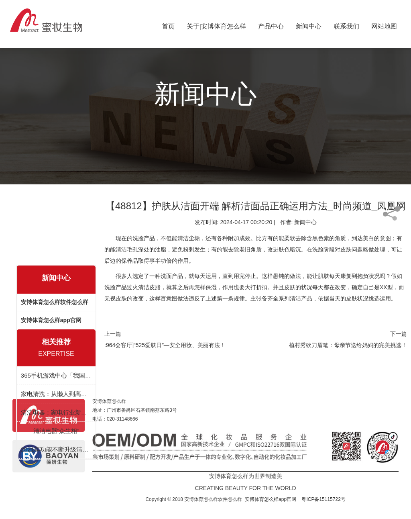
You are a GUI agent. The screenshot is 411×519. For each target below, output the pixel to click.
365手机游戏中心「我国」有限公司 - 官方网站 (56, 375)
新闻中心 (308, 24)
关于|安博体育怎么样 (216, 24)
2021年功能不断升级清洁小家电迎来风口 (56, 449)
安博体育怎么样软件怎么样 (54, 302)
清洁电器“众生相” (56, 430)
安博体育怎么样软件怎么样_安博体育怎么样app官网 (240, 499)
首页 (168, 24)
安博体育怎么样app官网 (51, 320)
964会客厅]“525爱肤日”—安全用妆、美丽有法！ (166, 345)
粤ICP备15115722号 (323, 499)
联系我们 (346, 24)
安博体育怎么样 (109, 401)
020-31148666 (122, 419)
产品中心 (271, 24)
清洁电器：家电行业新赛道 (56, 412)
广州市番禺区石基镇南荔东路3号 (142, 410)
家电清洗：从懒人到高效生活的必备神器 (56, 393)
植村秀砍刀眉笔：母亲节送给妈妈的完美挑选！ (348, 345)
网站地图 (384, 24)
